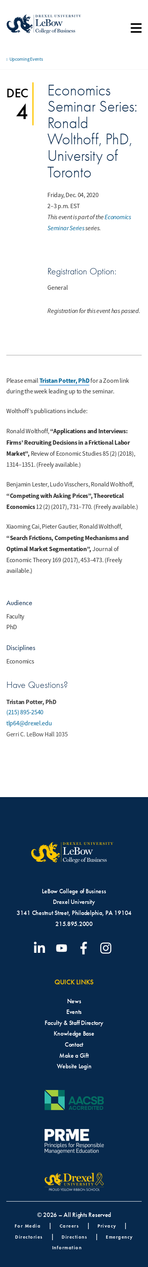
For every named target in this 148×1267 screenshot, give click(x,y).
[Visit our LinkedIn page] (41, 948)
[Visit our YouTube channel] (63, 948)
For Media (28, 1226)
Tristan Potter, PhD (64, 380)
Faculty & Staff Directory (74, 1023)
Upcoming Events (26, 59)
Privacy (106, 1226)
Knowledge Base (74, 1033)
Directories (29, 1237)
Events (74, 1011)
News (74, 1001)
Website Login (74, 1066)
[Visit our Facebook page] (85, 948)
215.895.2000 (74, 924)
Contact (74, 1044)
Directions (74, 1237)
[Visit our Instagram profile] (107, 948)
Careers (69, 1226)
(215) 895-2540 (24, 712)
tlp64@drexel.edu (29, 723)
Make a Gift (73, 1055)
